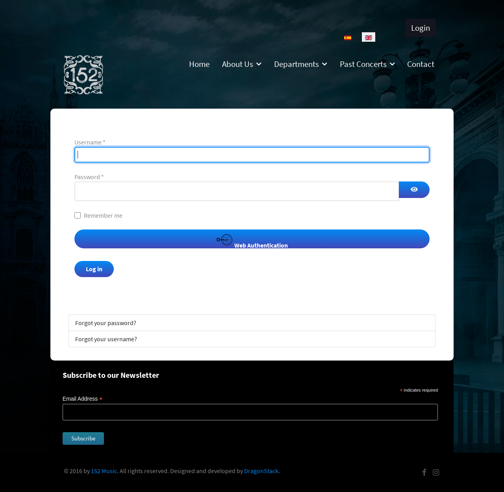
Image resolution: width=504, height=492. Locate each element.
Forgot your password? (105, 323)
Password (89, 177)
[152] (83, 74)
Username (90, 142)
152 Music (104, 471)
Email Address (83, 399)
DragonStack (261, 471)
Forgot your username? (106, 339)
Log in (94, 269)
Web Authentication (252, 240)
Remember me (103, 215)
